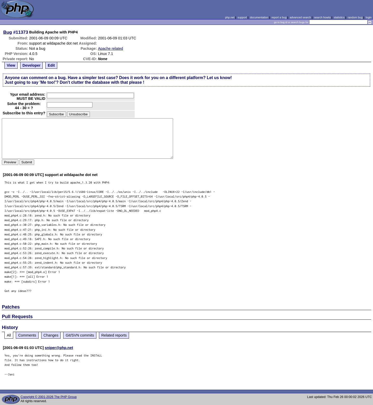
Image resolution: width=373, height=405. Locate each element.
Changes (51, 335)
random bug (355, 17)
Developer (32, 65)
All (9, 335)
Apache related (110, 48)
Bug (7, 32)
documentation (259, 17)
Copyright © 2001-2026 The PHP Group (48, 397)
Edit (51, 65)
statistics (339, 17)
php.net (229, 17)
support (242, 17)
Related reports (114, 335)
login (369, 17)
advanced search (300, 17)
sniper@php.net (59, 348)
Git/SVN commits (80, 335)
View (11, 65)
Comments (27, 335)
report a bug (278, 17)
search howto (322, 17)
